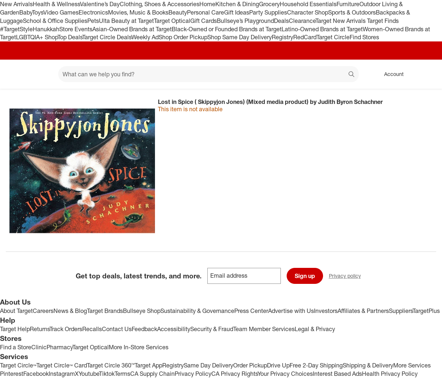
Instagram (62, 373)
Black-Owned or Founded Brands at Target (227, 29)
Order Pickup (250, 365)
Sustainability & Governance (197, 310)
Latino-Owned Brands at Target (322, 29)
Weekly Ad (145, 37)
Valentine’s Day (100, 4)
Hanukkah (46, 29)
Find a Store (15, 347)
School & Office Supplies (55, 20)
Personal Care (205, 12)
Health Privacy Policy (390, 373)
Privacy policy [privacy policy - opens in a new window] (348, 276)
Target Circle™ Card (61, 365)
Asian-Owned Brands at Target (132, 29)
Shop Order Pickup (183, 37)
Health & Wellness (56, 4)
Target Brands (105, 310)
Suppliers (401, 310)
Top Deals (69, 37)
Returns (39, 329)
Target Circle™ (18, 365)
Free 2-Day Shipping (316, 365)
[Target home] (16, 74)
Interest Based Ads (337, 373)
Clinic (39, 347)
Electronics (93, 12)
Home (207, 4)
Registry (282, 37)
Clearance (302, 20)
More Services (412, 365)
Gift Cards (203, 20)
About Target (16, 310)
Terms (122, 373)
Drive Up (278, 365)
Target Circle (333, 37)
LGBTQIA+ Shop (36, 37)
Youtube (89, 373)
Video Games (61, 12)
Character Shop (307, 12)
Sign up (305, 276)
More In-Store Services (138, 347)
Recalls (92, 329)
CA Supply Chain (152, 373)
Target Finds (383, 20)
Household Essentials (308, 4)
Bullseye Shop (141, 310)
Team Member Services (264, 329)
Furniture (348, 4)
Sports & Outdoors (352, 12)
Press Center (251, 310)
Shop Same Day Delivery (239, 37)
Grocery (269, 4)
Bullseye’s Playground (245, 20)
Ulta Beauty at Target (126, 20)
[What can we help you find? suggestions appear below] (208, 74)
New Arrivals (16, 4)
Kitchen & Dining (237, 4)
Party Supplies (268, 12)
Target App (148, 365)
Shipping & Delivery (368, 365)
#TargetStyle (16, 29)
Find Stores (364, 37)
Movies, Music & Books (138, 12)
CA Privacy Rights (234, 373)
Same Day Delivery (208, 365)
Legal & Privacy (315, 329)
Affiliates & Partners (363, 310)
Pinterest (11, 373)
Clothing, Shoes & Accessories (159, 4)
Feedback (144, 329)
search (352, 75)
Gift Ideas (236, 12)
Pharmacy (59, 347)
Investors (326, 310)
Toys (37, 12)
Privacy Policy (193, 373)
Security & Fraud (211, 329)
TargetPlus (426, 310)
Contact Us (117, 329)
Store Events (75, 29)
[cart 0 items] (427, 74)
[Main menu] (41, 74)
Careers (43, 310)
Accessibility (173, 329)
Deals (281, 20)
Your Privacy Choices (285, 373)
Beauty (177, 12)
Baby (25, 12)
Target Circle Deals (106, 37)
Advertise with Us (291, 310)
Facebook (36, 373)
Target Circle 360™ (111, 365)
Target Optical (172, 20)
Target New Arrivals (341, 20)
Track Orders (65, 329)
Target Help (15, 329)
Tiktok (107, 373)
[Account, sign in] (390, 74)
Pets (93, 20)
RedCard (304, 37)
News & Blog (70, 310)
